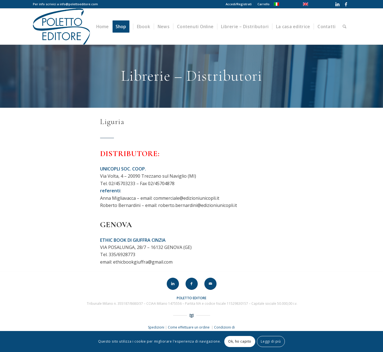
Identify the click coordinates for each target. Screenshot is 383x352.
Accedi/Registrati (239, 4)
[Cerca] (344, 26)
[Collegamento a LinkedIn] (338, 4)
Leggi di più (271, 341)
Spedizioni (156, 327)
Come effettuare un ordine (189, 327)
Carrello (263, 4)
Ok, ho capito (239, 341)
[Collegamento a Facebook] (346, 4)
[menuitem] (239, 4)
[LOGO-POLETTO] (61, 26)
